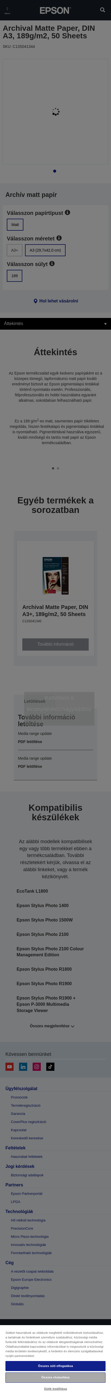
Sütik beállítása (55, 1388)
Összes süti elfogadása (55, 1366)
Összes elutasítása (55, 1377)
